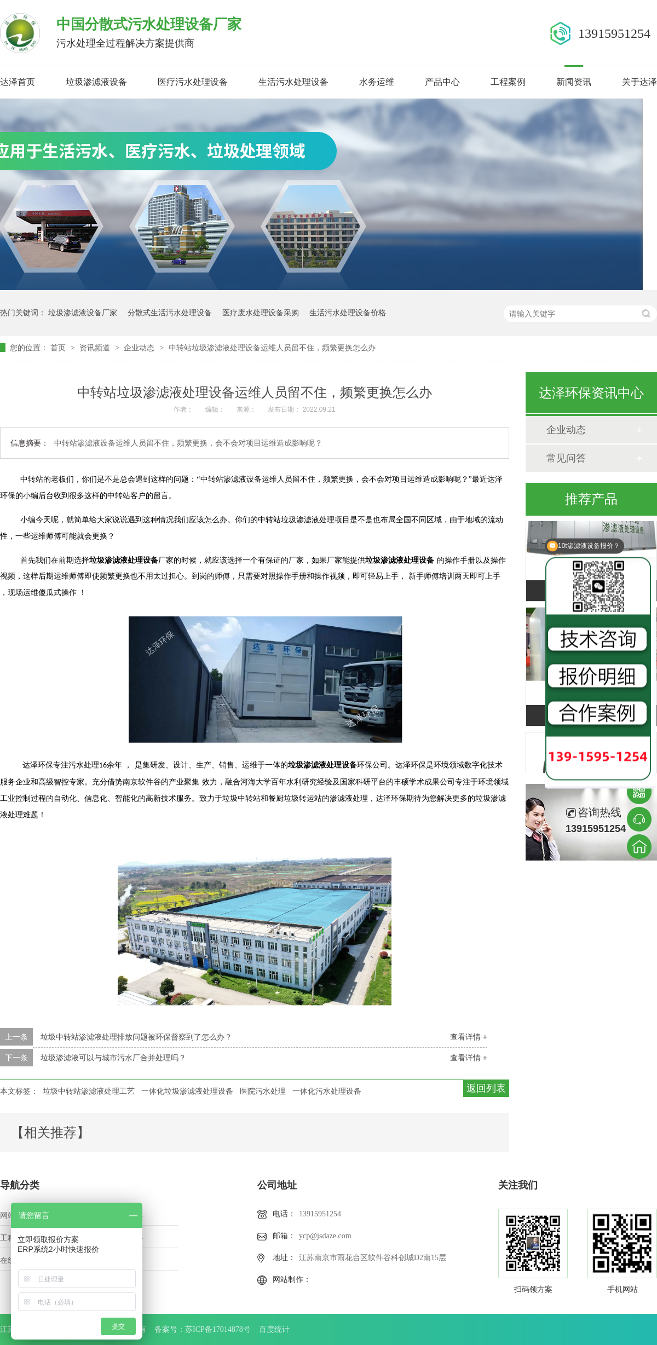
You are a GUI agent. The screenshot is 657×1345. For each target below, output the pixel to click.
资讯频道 (95, 347)
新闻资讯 (573, 81)
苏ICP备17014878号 (218, 1329)
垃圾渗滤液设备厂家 (82, 312)
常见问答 (566, 458)
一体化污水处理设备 (326, 1091)
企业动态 (140, 347)
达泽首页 (17, 81)
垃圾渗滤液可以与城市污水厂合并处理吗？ (113, 1057)
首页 (59, 347)
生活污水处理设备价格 (347, 312)
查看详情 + (468, 1036)
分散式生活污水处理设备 (170, 312)
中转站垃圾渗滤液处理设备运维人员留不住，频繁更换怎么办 (272, 347)
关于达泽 (639, 81)
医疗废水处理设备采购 (260, 312)
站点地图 (127, 1260)
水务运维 (376, 81)
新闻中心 (127, 1238)
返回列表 (486, 1088)
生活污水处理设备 (293, 81)
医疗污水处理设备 (193, 81)
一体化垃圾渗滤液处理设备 (187, 1091)
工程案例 (508, 81)
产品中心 (442, 81)
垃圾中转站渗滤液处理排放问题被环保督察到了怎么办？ (136, 1036)
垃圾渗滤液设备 (96, 81)
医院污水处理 (263, 1091)
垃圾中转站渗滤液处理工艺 (89, 1091)
